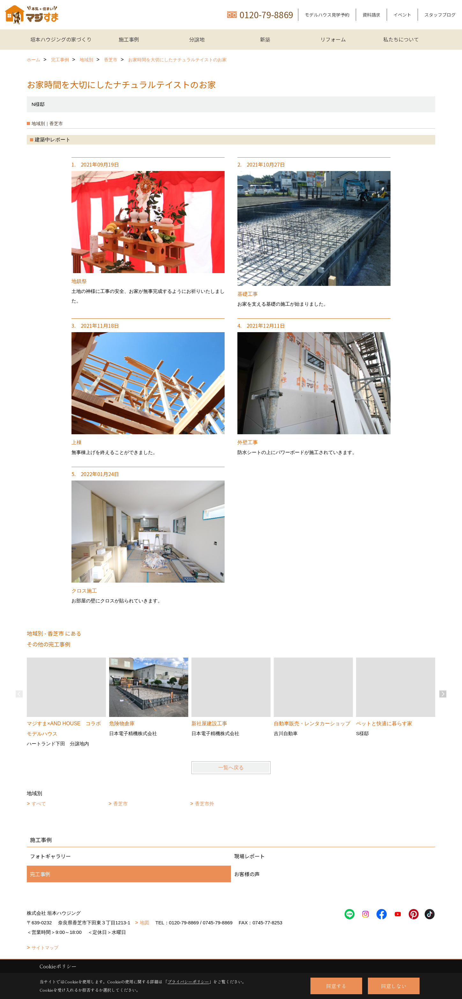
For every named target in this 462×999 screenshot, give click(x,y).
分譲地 (197, 39)
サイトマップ (45, 947)
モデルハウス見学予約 (327, 14)
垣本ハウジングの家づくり (61, 39)
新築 (265, 39)
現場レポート (249, 856)
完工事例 (40, 874)
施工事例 (129, 39)
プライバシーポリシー (188, 982)
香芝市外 (204, 803)
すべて (39, 803)
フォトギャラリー (50, 856)
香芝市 (120, 803)
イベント (402, 14)
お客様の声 (247, 874)
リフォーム (333, 39)
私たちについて (401, 39)
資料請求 (371, 14)
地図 (144, 922)
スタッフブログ (440, 14)
